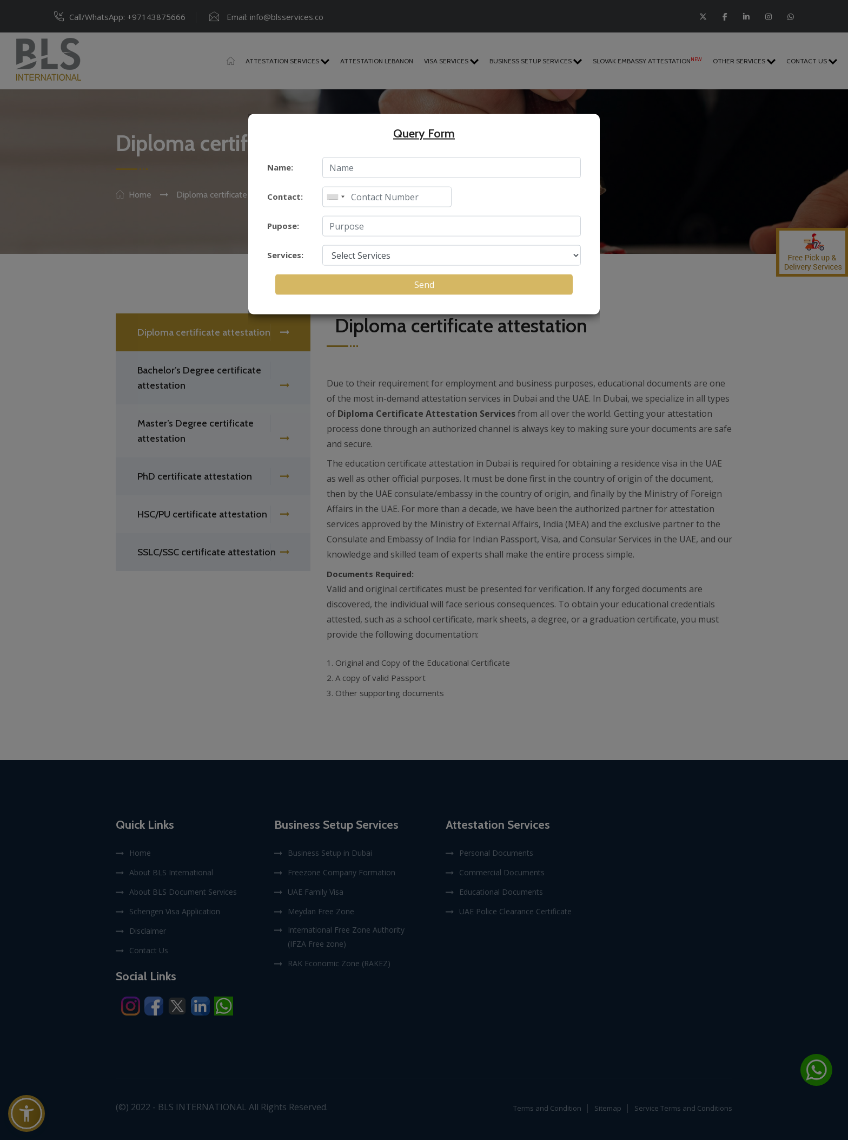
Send (424, 285)
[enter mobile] (387, 197)
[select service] (451, 255)
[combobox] (335, 197)
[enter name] (451, 168)
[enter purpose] (451, 226)
